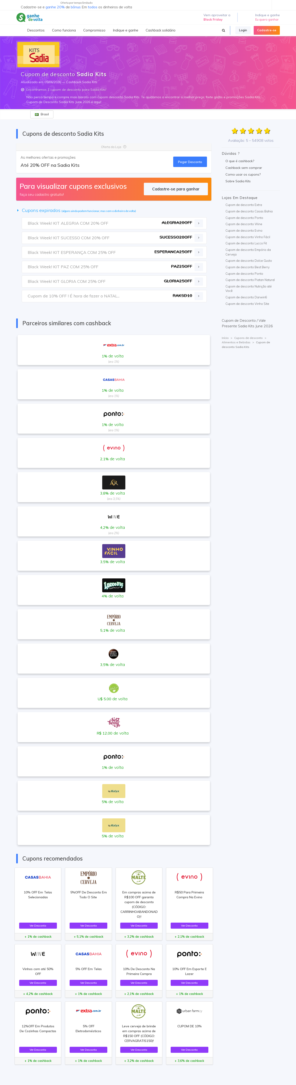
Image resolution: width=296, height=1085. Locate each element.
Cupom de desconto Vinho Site (247, 304)
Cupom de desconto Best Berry (247, 267)
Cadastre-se (266, 30)
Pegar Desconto (190, 162)
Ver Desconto (38, 925)
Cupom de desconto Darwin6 (246, 297)
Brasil (42, 114)
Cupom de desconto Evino (243, 230)
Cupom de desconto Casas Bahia (249, 211)
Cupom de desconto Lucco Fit (246, 243)
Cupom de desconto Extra (243, 205)
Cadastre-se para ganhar (176, 188)
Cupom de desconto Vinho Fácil (247, 237)
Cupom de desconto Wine (243, 224)
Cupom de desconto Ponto (244, 218)
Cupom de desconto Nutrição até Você (248, 288)
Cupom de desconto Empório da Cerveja (248, 252)
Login (243, 30)
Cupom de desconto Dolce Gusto (248, 260)
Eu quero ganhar (267, 19)
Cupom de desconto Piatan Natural (250, 280)
